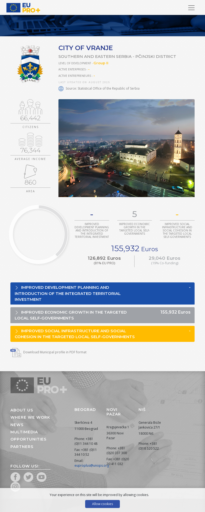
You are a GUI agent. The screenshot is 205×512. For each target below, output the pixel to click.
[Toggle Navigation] (191, 8)
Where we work (30, 417)
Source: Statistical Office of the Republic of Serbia (99, 88)
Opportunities (28, 439)
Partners (21, 446)
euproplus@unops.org (91, 465)
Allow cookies (102, 504)
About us (21, 410)
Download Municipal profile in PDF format (48, 352)
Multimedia (24, 432)
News (16, 424)
